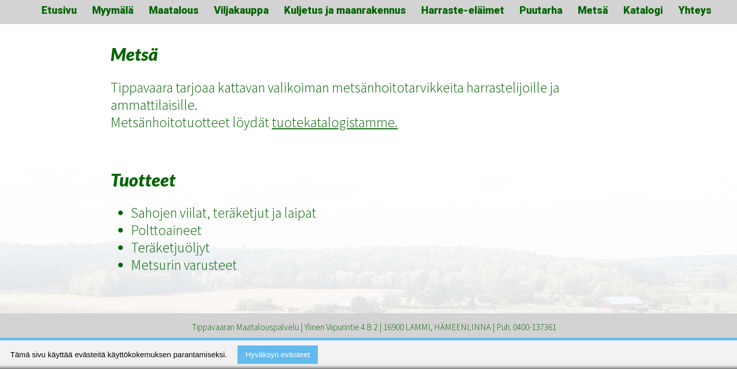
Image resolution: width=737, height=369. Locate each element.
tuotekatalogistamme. (335, 122)
